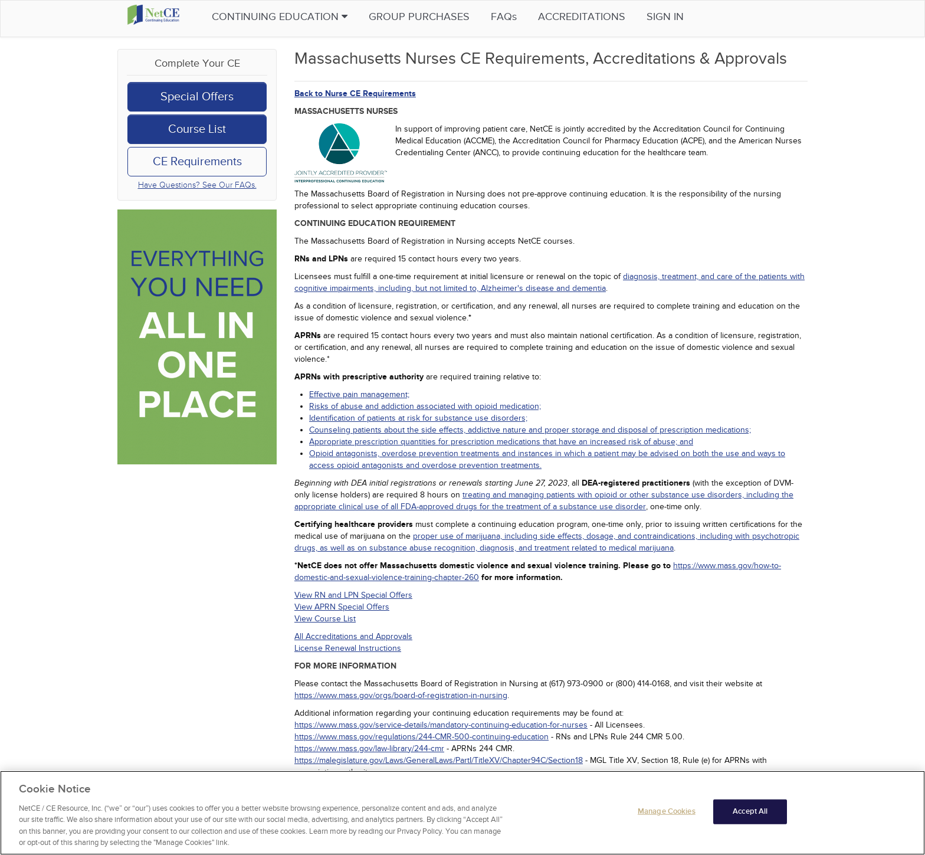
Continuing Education (302, 17)
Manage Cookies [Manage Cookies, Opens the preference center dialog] (667, 811)
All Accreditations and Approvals (353, 636)
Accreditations (604, 17)
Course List (197, 129)
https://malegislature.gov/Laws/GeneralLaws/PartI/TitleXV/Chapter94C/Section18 (438, 760)
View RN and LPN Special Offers (353, 595)
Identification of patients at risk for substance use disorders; (418, 418)
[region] (462, 813)
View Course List (325, 619)
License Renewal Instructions (347, 648)
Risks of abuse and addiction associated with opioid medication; (425, 406)
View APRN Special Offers (341, 607)
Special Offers (197, 97)
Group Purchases (441, 17)
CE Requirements (197, 162)
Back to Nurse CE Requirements (355, 94)
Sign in (687, 17)
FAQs (526, 17)
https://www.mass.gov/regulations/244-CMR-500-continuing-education (421, 737)
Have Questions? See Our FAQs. (197, 185)
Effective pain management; (359, 394)
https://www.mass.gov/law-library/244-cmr (369, 748)
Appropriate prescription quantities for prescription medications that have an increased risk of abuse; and (501, 442)
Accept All (750, 811)
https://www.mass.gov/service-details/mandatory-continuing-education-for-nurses (441, 725)
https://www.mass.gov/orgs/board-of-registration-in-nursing (400, 695)
